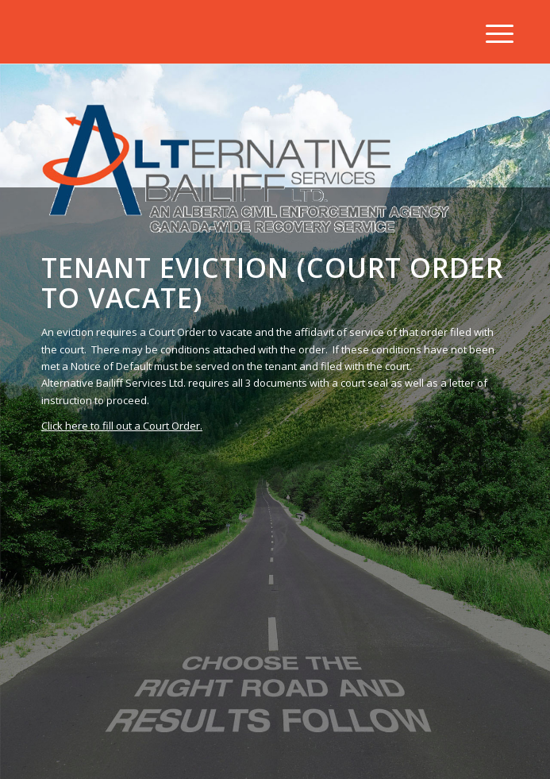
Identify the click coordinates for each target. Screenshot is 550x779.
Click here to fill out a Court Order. (121, 425)
